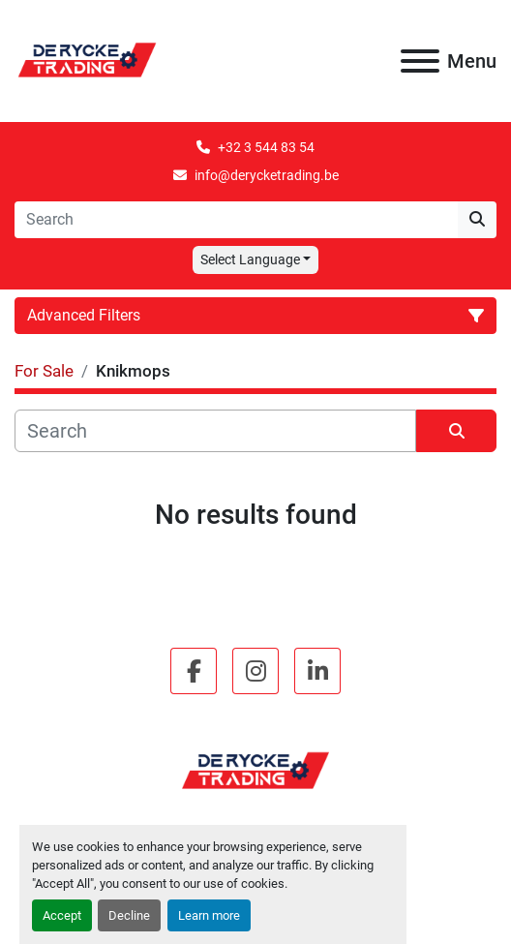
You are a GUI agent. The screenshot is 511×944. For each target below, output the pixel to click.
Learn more (209, 915)
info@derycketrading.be (267, 175)
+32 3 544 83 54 (266, 147)
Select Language (250, 259)
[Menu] (420, 61)
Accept (62, 915)
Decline (129, 915)
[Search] (236, 219)
